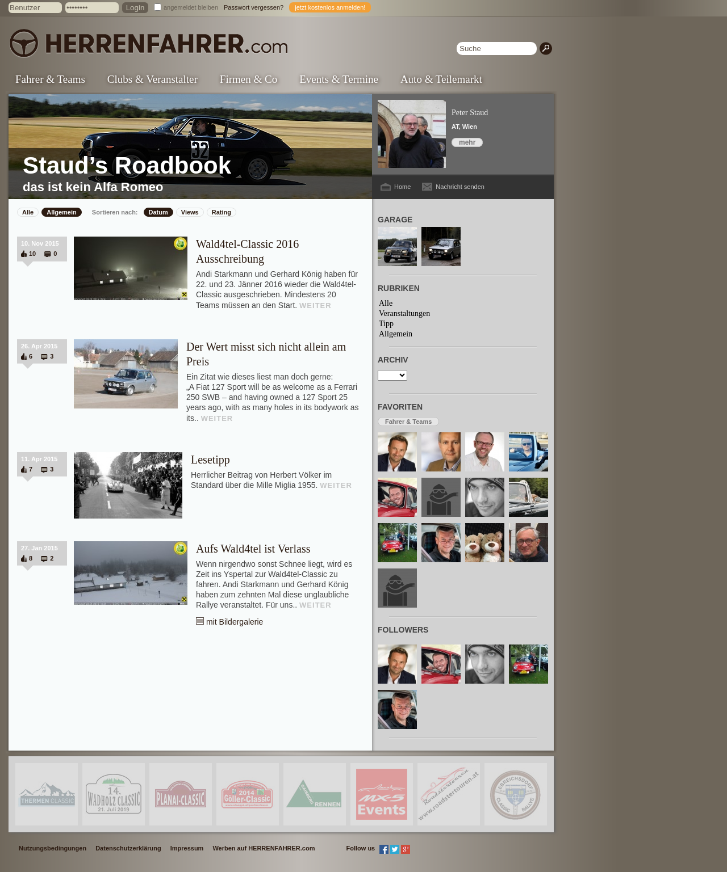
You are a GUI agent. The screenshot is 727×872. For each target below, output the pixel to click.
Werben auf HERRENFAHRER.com (263, 848)
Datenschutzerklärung (128, 848)
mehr (467, 142)
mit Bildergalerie (234, 621)
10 (32, 253)
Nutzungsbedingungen (52, 848)
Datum (158, 212)
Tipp (386, 323)
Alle (28, 212)
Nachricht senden (460, 186)
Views (190, 212)
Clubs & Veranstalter (152, 79)
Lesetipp (210, 459)
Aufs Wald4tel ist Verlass (253, 548)
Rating (221, 212)
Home (402, 186)
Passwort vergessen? (253, 7)
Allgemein (62, 212)
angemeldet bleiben (191, 7)
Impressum (187, 848)
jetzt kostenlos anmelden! (330, 7)
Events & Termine (338, 79)
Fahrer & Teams (50, 79)
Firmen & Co (248, 79)
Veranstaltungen (404, 313)
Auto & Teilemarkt (441, 79)
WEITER (315, 305)
